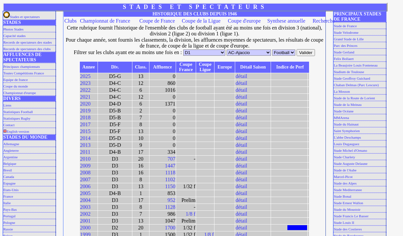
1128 (170, 207)
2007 (85, 179)
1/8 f (190, 214)
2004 (85, 200)
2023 (85, 83)
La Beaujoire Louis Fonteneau (356, 65)
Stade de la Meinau (348, 105)
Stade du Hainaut (346, 124)
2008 (85, 172)
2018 (85, 117)
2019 (85, 110)
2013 (85, 145)
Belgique (9, 164)
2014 (85, 138)
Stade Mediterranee (348, 190)
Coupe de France (157, 21)
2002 (85, 214)
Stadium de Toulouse (349, 72)
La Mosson (342, 91)
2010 (85, 159)
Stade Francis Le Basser (351, 216)
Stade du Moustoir (347, 209)
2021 (85, 97)
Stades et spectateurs (21, 17)
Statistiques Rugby (17, 118)
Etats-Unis (10, 190)
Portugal (9, 216)
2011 (85, 152)
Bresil (7, 170)
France (8, 196)
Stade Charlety (344, 157)
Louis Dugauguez (346, 144)
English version (16, 131)
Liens (7, 105)
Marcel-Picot (343, 177)
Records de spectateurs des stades (27, 42)
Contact (8, 125)
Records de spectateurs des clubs (27, 49)
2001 (85, 221)
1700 (170, 227)
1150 (170, 186)
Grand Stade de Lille (349, 39)
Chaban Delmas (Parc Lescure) (356, 85)
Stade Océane (343, 111)
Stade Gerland (344, 52)
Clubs (70, 21)
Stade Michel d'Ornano (350, 150)
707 (171, 159)
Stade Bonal (342, 196)
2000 (85, 227)
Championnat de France (105, 21)
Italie (7, 203)
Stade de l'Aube (345, 170)
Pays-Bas (10, 209)
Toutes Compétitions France (23, 73)
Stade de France (345, 26)
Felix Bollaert (344, 59)
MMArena (341, 118)
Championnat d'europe (19, 93)
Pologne (9, 223)
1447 (170, 165)
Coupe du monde (15, 86)
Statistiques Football (18, 112)
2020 (85, 104)
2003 (85, 207)
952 (171, 200)
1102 (170, 179)
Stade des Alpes (345, 183)
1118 (170, 172)
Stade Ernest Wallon (348, 203)
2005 (85, 193)
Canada (8, 177)
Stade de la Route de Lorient (354, 98)
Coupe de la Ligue (201, 21)
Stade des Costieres (348, 229)
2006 (85, 186)
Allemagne (11, 144)
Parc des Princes (345, 46)
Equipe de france (15, 80)
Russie (8, 229)
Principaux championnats (21, 67)
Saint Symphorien (347, 131)
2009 (85, 165)
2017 (85, 124)
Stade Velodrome (346, 32)
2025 (85, 76)
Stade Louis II (344, 223)
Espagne (9, 183)
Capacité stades (14, 36)
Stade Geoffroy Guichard (352, 78)
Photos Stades (13, 29)
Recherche (324, 21)
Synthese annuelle (286, 21)
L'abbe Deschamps (347, 137)
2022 (85, 90)
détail (241, 76)
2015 (85, 131)
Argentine (10, 157)
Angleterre (11, 150)
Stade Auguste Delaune (351, 164)
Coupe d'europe (244, 21)
